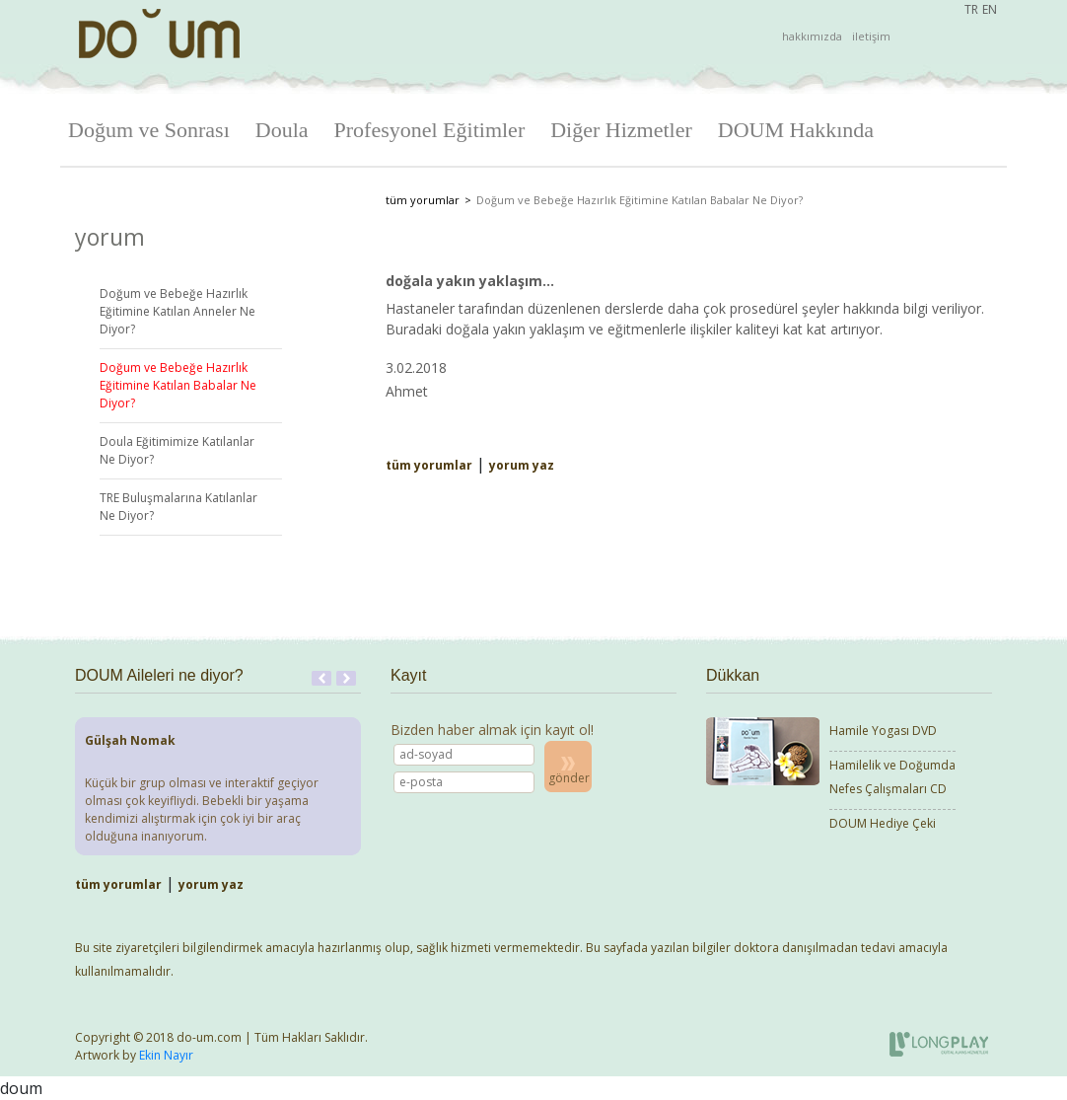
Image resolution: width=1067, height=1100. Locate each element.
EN (989, 9)
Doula (282, 129)
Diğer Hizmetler (621, 129)
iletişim (871, 36)
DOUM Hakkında (796, 129)
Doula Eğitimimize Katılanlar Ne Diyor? (177, 450)
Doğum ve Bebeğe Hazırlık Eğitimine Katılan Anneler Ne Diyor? (177, 311)
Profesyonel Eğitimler (430, 129)
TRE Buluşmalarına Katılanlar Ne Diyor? (178, 506)
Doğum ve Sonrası (149, 129)
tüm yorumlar (423, 199)
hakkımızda (812, 36)
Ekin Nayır (166, 1055)
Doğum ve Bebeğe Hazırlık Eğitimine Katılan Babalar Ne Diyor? (178, 385)
